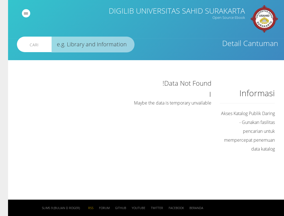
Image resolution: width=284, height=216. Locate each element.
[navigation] (18, 13)
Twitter (149, 208)
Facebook (168, 208)
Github (112, 208)
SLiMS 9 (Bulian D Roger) (53, 208)
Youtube (130, 208)
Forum (96, 208)
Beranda (188, 208)
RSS (82, 208)
